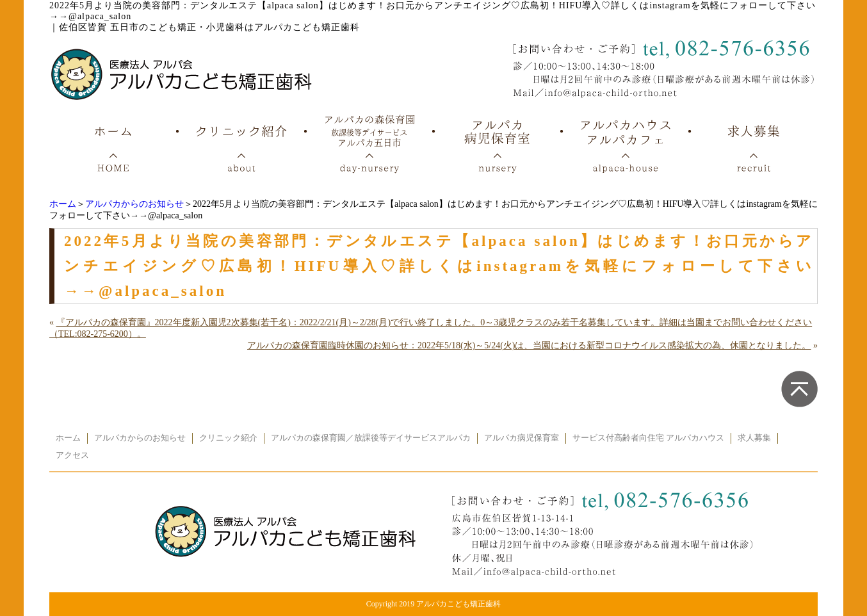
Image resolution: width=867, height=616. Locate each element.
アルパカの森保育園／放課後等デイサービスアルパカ (371, 438)
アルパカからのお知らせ (134, 204)
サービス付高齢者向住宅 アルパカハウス (648, 438)
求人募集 (754, 438)
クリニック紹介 (228, 438)
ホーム (62, 204)
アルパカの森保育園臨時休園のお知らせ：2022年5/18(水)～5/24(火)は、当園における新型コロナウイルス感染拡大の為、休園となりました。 (529, 345)
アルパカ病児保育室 (521, 438)
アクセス (72, 455)
